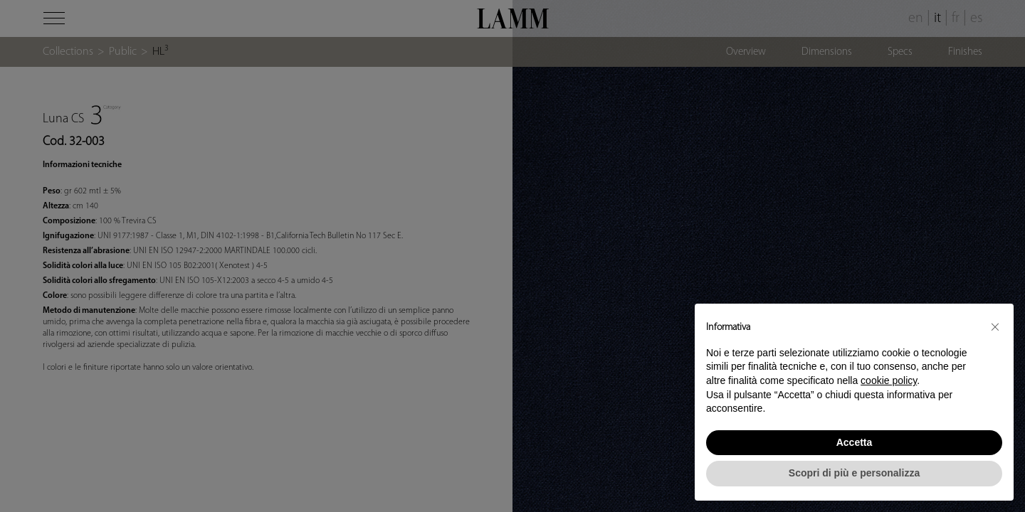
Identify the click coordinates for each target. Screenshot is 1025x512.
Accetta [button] (854, 442)
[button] (995, 326)
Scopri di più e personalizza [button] (854, 473)
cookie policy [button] (889, 380)
